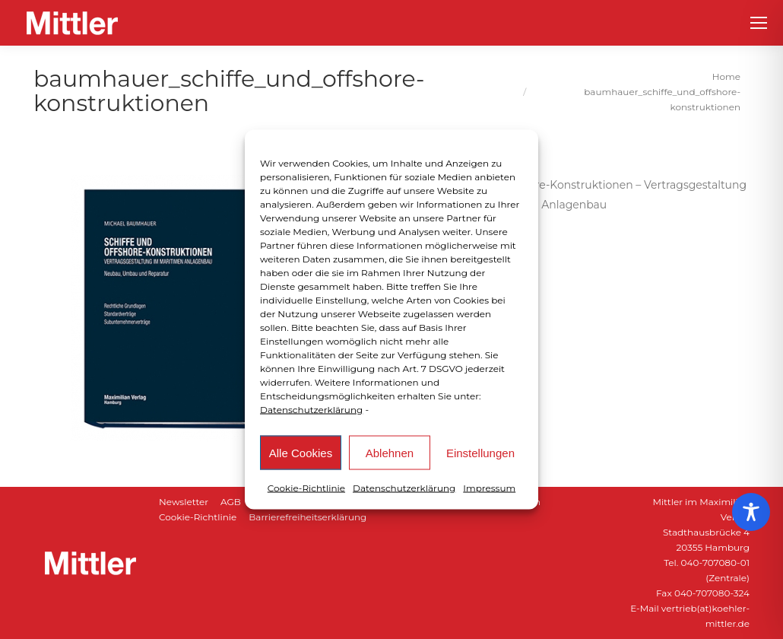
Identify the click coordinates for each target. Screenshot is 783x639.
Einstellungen (480, 452)
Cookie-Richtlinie (306, 488)
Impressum (489, 488)
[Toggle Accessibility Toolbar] (751, 511)
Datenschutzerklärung (311, 409)
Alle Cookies (300, 452)
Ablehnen (390, 452)
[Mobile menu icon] (759, 23)
